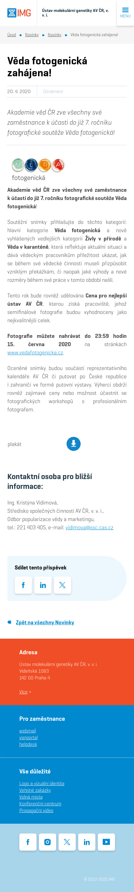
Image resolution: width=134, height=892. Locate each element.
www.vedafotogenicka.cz (35, 352)
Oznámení (53, 91)
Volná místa (31, 797)
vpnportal (28, 737)
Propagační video (36, 810)
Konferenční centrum (40, 803)
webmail (27, 731)
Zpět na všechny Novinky (40, 622)
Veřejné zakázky (35, 790)
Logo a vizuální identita (41, 783)
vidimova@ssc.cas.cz (89, 527)
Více (23, 692)
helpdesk (28, 744)
